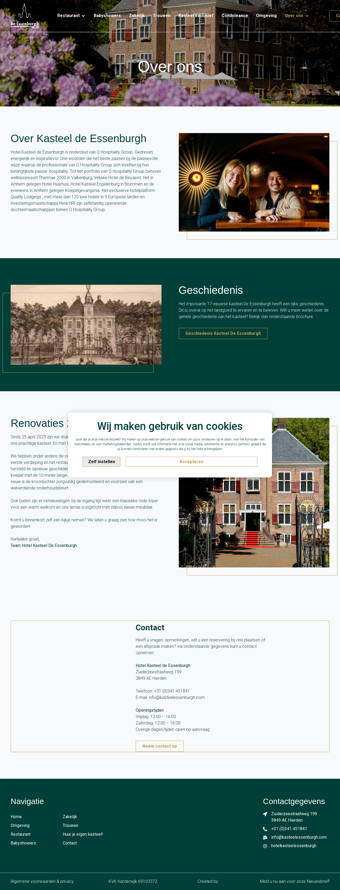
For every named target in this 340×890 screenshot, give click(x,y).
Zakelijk (70, 816)
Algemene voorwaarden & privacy (42, 881)
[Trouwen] (162, 15)
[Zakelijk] (137, 15)
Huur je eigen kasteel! (83, 834)
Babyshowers (23, 843)
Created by (211, 881)
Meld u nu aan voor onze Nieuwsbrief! (294, 881)
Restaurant (21, 834)
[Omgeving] (266, 15)
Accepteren (191, 461)
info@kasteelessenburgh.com (177, 697)
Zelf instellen (101, 461)
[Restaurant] (71, 16)
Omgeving (20, 825)
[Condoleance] (235, 15)
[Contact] (317, 13)
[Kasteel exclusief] (196, 15)
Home (16, 816)
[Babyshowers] (107, 15)
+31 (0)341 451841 (172, 691)
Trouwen (70, 825)
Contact (70, 843)
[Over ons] (297, 16)
